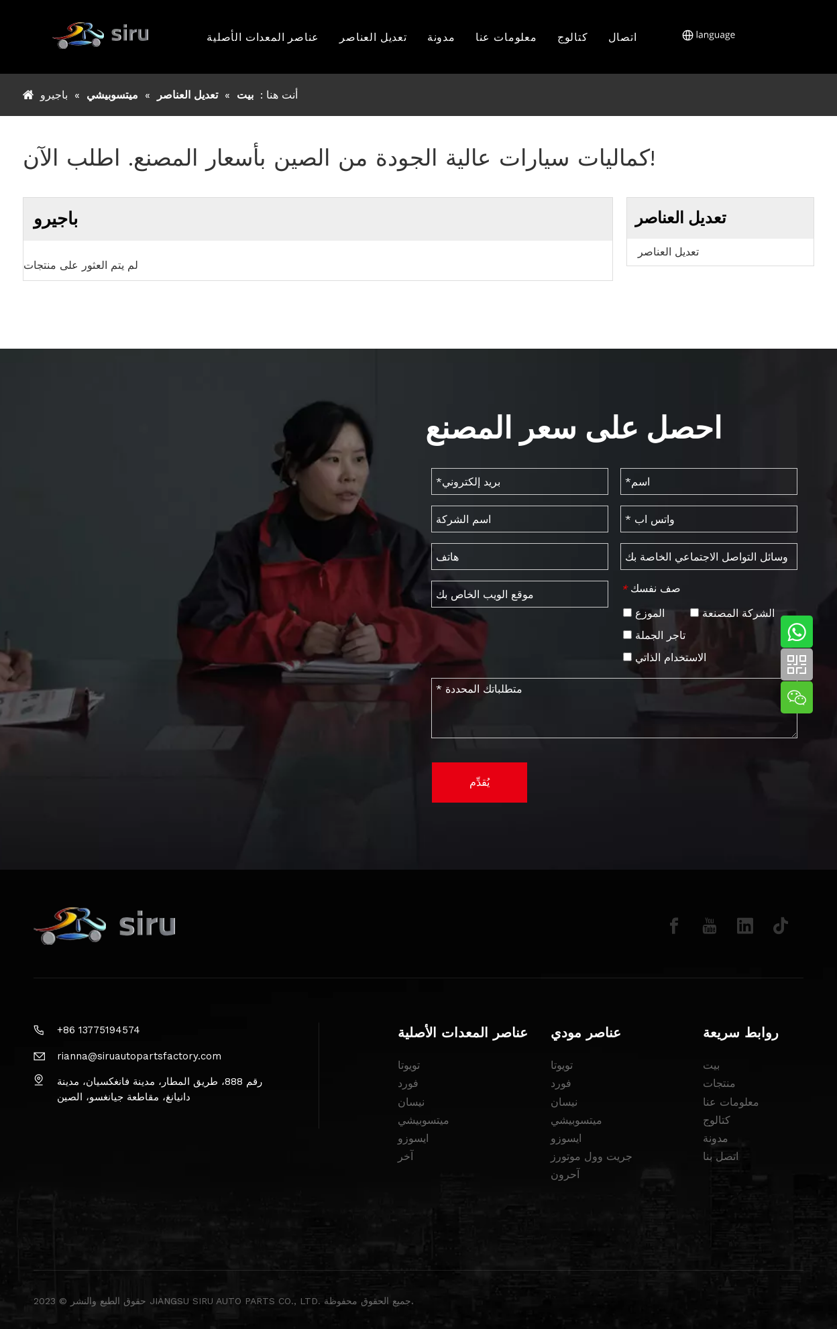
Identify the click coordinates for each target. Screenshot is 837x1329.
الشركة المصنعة (732, 613)
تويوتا (409, 1065)
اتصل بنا (720, 1156)
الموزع (644, 613)
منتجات (719, 1083)
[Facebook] (674, 926)
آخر (405, 1156)
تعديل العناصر (374, 37)
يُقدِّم (479, 782)
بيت (711, 1065)
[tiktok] (780, 926)
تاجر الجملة (654, 635)
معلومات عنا (506, 37)
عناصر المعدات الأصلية (263, 37)
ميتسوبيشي (423, 1120)
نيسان (411, 1102)
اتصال (622, 37)
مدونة (441, 37)
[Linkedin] (745, 926)
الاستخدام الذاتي (664, 657)
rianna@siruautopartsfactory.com (139, 1056)
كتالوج (572, 37)
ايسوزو (413, 1138)
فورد (408, 1083)
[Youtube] (709, 926)
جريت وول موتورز (591, 1156)
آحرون (565, 1174)
